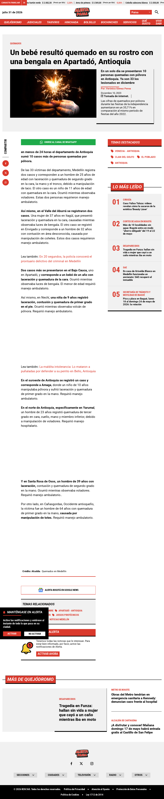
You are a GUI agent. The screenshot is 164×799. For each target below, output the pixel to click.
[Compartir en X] (5, 173)
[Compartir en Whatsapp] (5, 182)
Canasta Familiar (10, 2)
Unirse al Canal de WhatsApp (58, 142)
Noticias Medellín (57, 619)
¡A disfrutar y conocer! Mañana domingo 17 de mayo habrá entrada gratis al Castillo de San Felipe (135, 728)
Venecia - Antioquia (127, 151)
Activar (12, 633)
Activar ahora (48, 654)
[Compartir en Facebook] (5, 163)
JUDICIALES (34, 22)
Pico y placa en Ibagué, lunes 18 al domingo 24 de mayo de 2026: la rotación (139, 301)
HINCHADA (71, 22)
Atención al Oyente (101, 789)
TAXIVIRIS (53, 22)
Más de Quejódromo (30, 679)
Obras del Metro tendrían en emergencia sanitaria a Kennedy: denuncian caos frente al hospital (134, 698)
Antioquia (121, 162)
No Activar (35, 633)
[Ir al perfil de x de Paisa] (81, 763)
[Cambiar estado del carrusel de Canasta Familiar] (24, 2)
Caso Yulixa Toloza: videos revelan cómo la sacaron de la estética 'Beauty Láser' (139, 206)
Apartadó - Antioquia (68, 610)
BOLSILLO (90, 22)
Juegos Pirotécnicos (65, 615)
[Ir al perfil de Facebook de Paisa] (71, 763)
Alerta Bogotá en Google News (58, 590)
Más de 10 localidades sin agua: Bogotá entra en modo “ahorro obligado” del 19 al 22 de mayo (139, 229)
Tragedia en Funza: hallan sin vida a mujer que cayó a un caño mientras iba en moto (138, 252)
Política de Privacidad (74, 789)
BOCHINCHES (109, 22)
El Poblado (148, 157)
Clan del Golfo (124, 157)
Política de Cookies (70, 795)
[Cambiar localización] (141, 12)
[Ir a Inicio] (82, 12)
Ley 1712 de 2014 (94, 795)
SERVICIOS (129, 22)
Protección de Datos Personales (131, 789)
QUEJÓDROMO (12, 22)
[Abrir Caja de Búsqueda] (157, 12)
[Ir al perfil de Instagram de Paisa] (91, 763)
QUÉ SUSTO (146, 22)
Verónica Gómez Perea (118, 88)
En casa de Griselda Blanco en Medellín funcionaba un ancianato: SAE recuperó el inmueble (139, 275)
